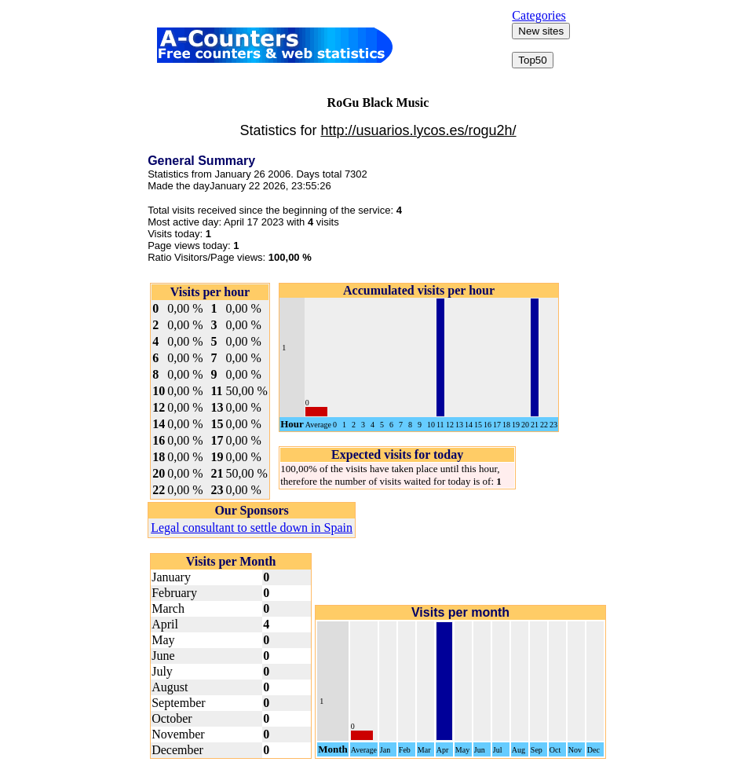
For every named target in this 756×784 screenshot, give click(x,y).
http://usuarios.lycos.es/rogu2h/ (418, 130)
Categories (538, 15)
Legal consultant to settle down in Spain (251, 527)
